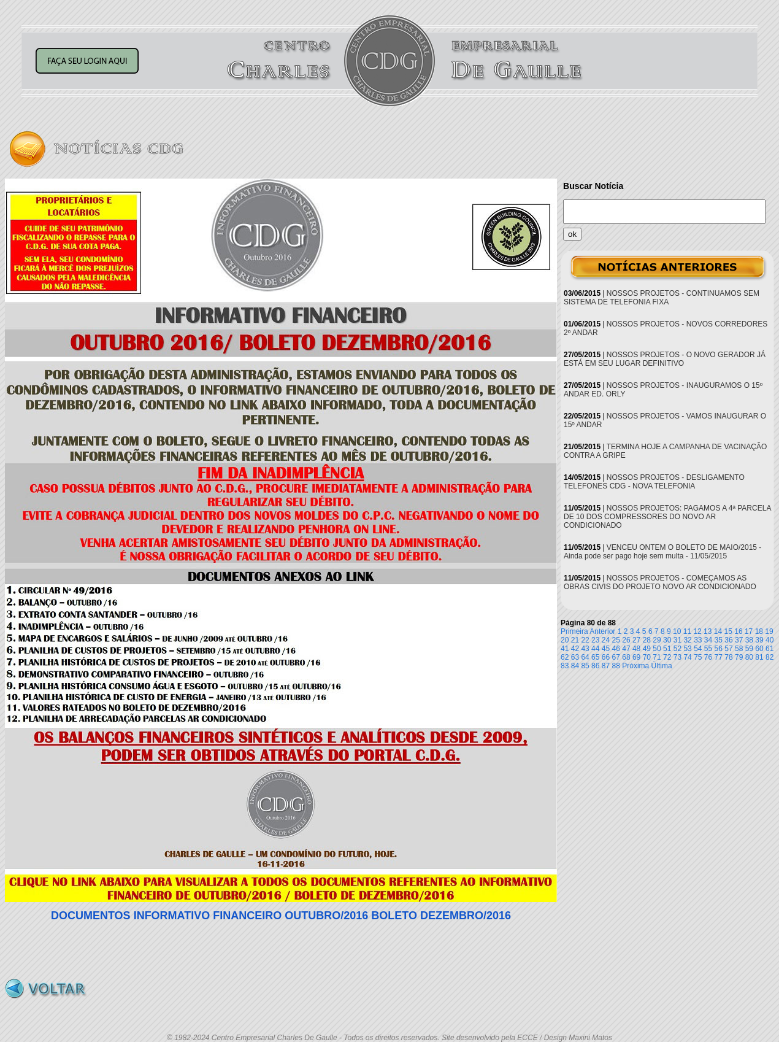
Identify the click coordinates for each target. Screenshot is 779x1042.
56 (719, 648)
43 (585, 648)
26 (626, 640)
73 (677, 657)
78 (728, 657)
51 (667, 648)
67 (616, 657)
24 (606, 640)
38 (749, 640)
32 (687, 640)
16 (738, 631)
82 (769, 657)
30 (667, 640)
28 (647, 640)
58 (739, 648)
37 (739, 640)
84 (575, 666)
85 (585, 666)
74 (687, 657)
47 (626, 648)
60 (759, 648)
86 (595, 666)
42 (575, 648)
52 (677, 648)
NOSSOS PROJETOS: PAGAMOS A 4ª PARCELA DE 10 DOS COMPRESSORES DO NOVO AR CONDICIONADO (667, 517)
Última (661, 666)
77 (719, 657)
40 (769, 640)
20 (565, 640)
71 (657, 657)
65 (595, 657)
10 (677, 631)
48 (636, 648)
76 (708, 657)
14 (718, 631)
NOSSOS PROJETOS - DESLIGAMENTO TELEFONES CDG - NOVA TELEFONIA (654, 481)
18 (759, 631)
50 (657, 648)
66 (606, 657)
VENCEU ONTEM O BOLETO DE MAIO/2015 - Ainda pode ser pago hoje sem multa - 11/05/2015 (662, 551)
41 (565, 648)
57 (728, 648)
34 (708, 640)
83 (565, 666)
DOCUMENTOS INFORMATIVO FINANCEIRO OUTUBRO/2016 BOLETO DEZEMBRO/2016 (281, 915)
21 (575, 640)
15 (728, 631)
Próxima (635, 666)
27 (636, 640)
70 (647, 657)
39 (759, 640)
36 (728, 640)
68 (626, 657)
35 (719, 640)
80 (749, 657)
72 (667, 657)
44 (595, 648)
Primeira (574, 631)
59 (749, 648)
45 (606, 648)
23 (595, 640)
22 (585, 640)
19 (769, 631)
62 (565, 657)
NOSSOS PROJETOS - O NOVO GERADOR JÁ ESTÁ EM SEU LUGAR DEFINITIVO (665, 359)
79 (739, 657)
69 (636, 657)
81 (759, 657)
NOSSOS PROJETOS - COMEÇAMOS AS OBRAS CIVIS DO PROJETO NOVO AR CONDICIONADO (660, 582)
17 (749, 631)
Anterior (602, 631)
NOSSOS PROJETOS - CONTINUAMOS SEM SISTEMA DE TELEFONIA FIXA (661, 297)
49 (647, 648)
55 (708, 648)
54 (698, 648)
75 (698, 657)
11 (687, 631)
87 (606, 666)
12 (697, 631)
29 (657, 640)
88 (616, 666)
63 (575, 657)
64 (585, 657)
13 (708, 631)
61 (769, 648)
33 (698, 640)
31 (677, 640)
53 (687, 648)
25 (616, 640)
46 (616, 648)
